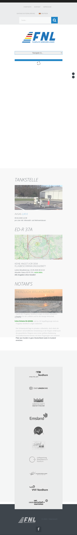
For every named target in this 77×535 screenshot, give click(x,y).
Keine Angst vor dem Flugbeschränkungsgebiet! (30, 303)
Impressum (47, 7)
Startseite (27, 7)
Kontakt (37, 7)
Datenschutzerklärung (26, 13)
